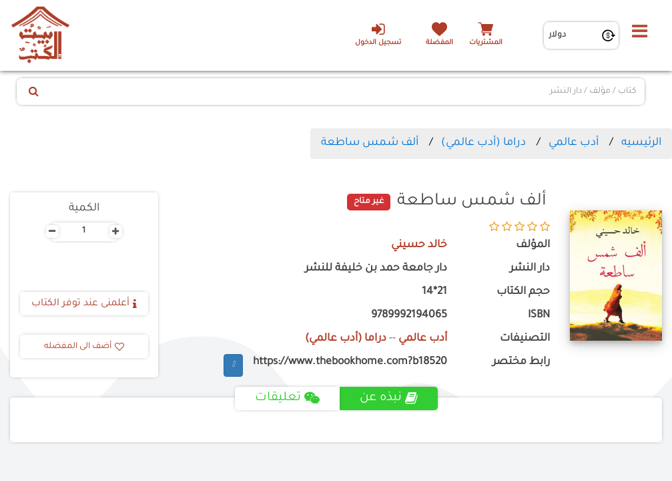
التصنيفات (525, 339)
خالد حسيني (419, 245)
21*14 (434, 292)
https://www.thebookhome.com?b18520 (350, 362)
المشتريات (485, 43)
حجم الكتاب (523, 292)
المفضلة (439, 43)
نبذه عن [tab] (389, 398)
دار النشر (530, 269)
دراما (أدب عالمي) (483, 143)
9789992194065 (409, 315)
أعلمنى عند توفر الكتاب (84, 304)
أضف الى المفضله (84, 346)
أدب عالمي (574, 143)
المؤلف (533, 245)
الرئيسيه (641, 143)
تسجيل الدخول (378, 34)
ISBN (539, 315)
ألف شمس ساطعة (369, 143)
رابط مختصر (521, 362)
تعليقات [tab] (287, 398)
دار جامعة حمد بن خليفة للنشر (376, 269)
